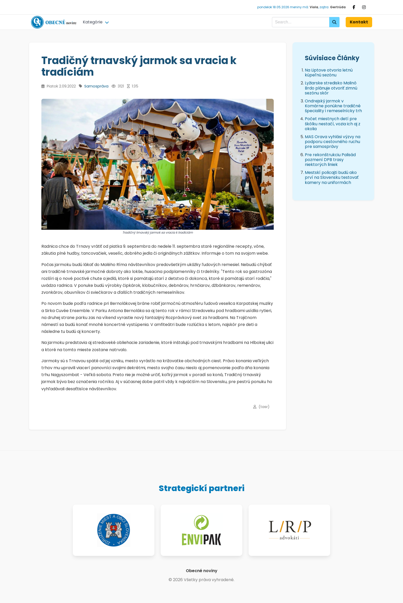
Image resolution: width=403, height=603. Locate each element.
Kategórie (93, 22)
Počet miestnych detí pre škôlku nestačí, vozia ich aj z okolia (332, 123)
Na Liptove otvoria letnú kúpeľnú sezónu (329, 72)
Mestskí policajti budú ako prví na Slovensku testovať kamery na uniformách (332, 177)
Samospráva (96, 86)
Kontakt (359, 22)
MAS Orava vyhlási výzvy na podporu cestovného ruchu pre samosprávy (332, 141)
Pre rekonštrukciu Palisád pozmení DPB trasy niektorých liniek (330, 159)
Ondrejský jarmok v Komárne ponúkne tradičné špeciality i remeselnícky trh (333, 106)
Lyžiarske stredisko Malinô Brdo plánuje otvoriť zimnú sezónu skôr (331, 88)
